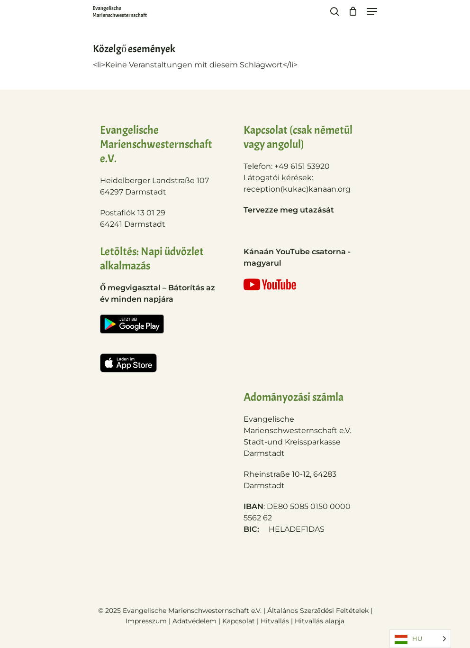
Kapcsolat (239, 621)
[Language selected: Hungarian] (420, 638)
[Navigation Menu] (372, 11)
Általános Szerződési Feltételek (318, 610)
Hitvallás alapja (319, 621)
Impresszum (146, 621)
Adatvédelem (194, 621)
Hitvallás (276, 621)
